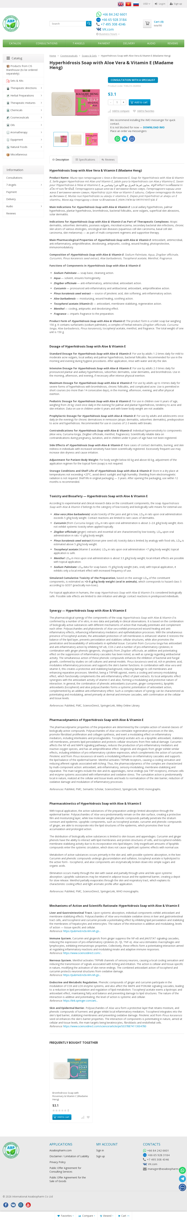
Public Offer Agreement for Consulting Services (65, 1169)
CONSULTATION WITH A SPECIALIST (133, 80)
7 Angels (78, 43)
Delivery (129, 43)
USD (146, 3)
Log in (160, 3)
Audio (151, 43)
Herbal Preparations (20, 96)
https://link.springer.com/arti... (80, 1000)
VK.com (152, 1164)
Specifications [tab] (85, 159)
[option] (60, 139)
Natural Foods (16, 147)
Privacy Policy (57, 1162)
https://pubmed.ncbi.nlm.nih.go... (82, 931)
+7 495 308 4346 (158, 1159)
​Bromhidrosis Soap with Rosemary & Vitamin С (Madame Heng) (70, 1096)
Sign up (176, 3)
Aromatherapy (16, 132)
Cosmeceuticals (17, 118)
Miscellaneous (16, 155)
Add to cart (139, 102)
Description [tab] (60, 159)
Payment (104, 43)
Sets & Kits (14, 81)
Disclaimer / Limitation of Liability (69, 1156)
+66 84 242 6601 (158, 1150)
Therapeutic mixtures (20, 103)
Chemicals (14, 110)
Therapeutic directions (21, 88)
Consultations (47, 43)
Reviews (172, 43)
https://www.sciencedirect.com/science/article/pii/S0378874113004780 (104, 1026)
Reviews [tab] (108, 159)
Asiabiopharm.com (60, 1150)
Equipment (14, 140)
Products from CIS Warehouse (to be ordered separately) (21, 69)
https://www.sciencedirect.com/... (82, 953)
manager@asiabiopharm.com (166, 1169)
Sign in (100, 1150)
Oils (10, 125)
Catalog (15, 43)
